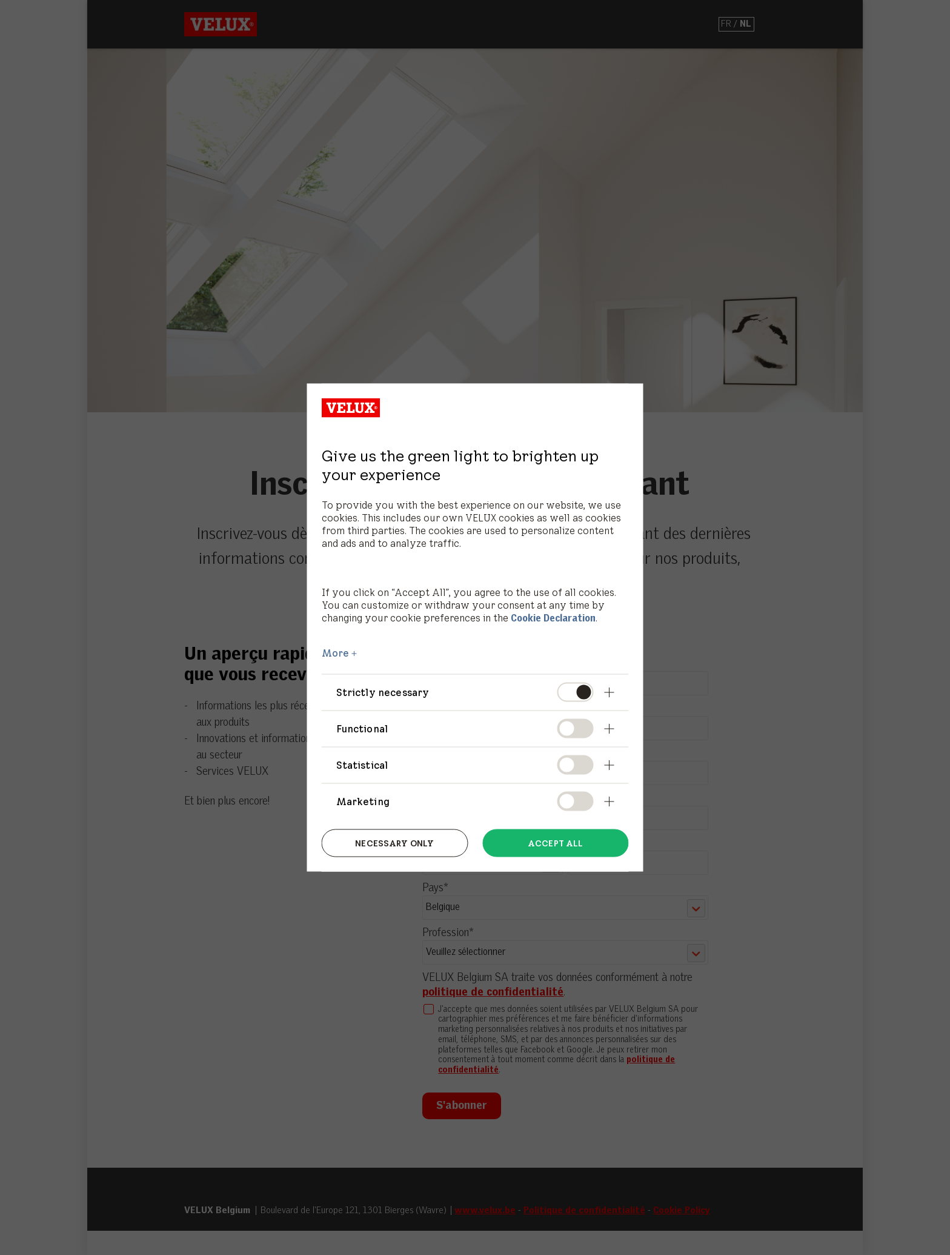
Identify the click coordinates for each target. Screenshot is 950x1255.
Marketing (363, 801)
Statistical (362, 765)
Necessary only (394, 842)
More (336, 652)
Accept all (555, 842)
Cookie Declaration (553, 618)
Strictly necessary (383, 692)
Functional (362, 728)
